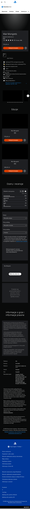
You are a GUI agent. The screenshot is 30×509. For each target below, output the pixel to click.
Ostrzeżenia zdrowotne (8, 412)
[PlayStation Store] (6, 7)
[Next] (28, 96)
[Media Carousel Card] (12, 95)
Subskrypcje (24, 11)
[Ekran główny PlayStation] (15, 2)
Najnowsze (4, 11)
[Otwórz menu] (1, 2)
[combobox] (15, 218)
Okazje (17, 11)
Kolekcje (11, 11)
